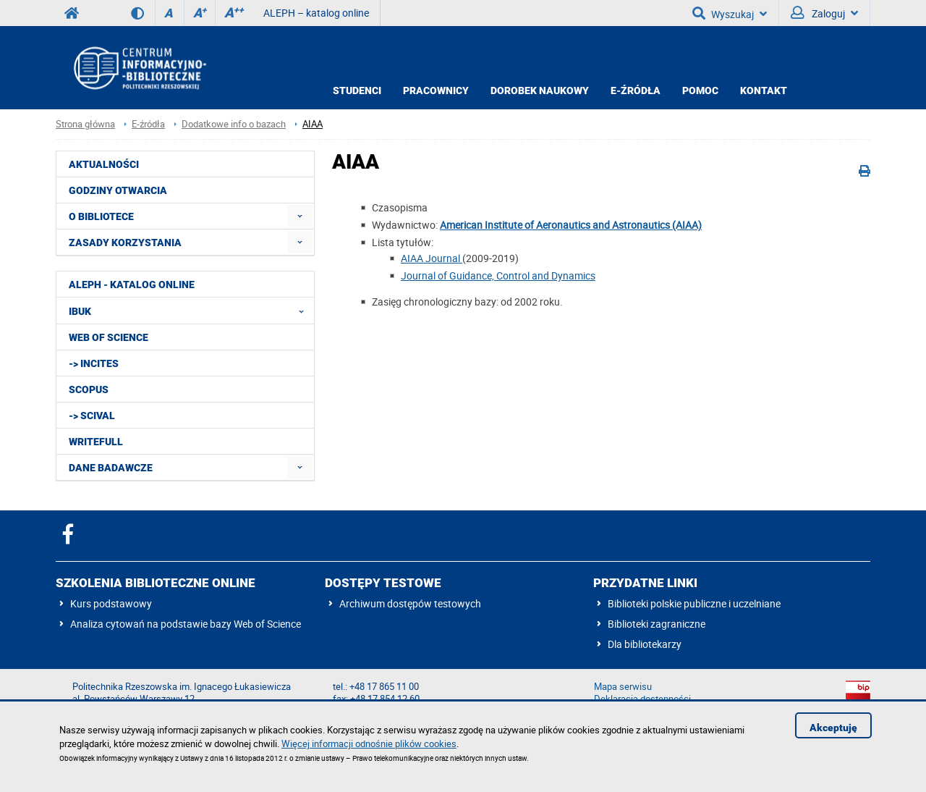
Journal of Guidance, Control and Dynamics (498, 275)
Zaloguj (824, 13)
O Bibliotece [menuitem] (101, 216)
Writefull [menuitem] (96, 441)
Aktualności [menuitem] (104, 164)
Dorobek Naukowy (539, 90)
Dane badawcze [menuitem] (111, 467)
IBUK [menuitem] (191, 310)
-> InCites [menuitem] (94, 363)
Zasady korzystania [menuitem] (125, 242)
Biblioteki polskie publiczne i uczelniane (694, 603)
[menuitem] (300, 216)
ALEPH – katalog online (316, 13)
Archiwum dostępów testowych (410, 603)
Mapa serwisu (623, 687)
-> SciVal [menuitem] (92, 415)
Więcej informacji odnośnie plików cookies (368, 743)
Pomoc (700, 90)
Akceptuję (833, 727)
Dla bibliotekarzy (644, 644)
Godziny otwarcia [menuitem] (118, 190)
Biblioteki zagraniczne (656, 624)
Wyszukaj (729, 13)
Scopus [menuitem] (89, 389)
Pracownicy (436, 90)
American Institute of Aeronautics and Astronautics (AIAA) (571, 225)
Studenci (357, 90)
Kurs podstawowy (111, 603)
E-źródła (635, 90)
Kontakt (763, 90)
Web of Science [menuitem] (108, 337)
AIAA (312, 124)
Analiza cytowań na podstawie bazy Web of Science (185, 624)
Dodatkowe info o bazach (234, 124)
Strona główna (85, 124)
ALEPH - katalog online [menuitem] (132, 284)
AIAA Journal (431, 258)
